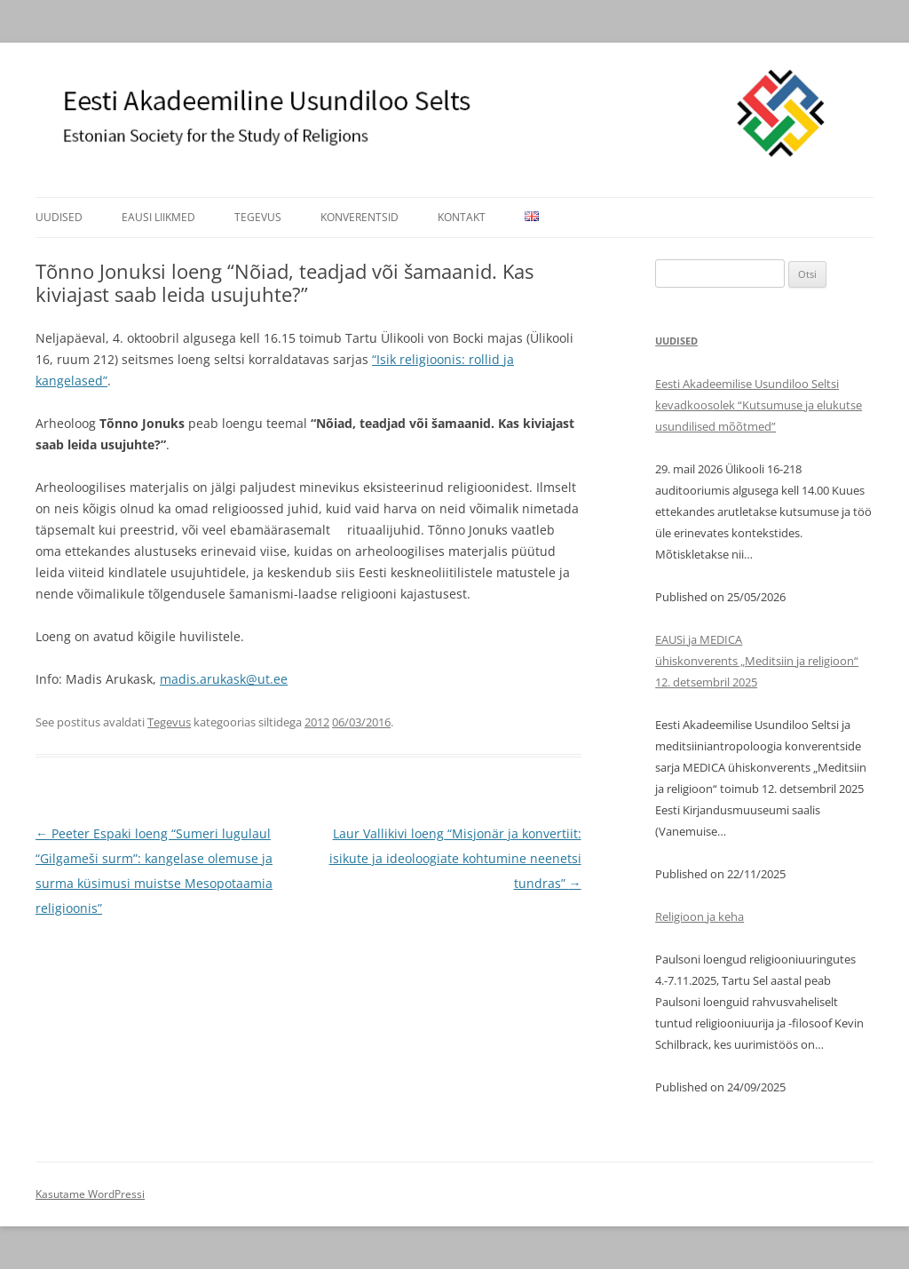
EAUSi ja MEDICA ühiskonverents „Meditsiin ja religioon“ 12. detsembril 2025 (756, 660)
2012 (316, 722)
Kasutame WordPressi (90, 1194)
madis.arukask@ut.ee (224, 678)
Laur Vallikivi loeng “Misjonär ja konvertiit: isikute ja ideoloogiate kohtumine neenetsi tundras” (455, 858)
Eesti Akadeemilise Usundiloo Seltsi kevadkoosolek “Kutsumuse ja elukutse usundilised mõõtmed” (758, 405)
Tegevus (257, 217)
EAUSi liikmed (158, 217)
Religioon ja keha (699, 916)
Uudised (59, 217)
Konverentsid (359, 217)
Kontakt (462, 217)
